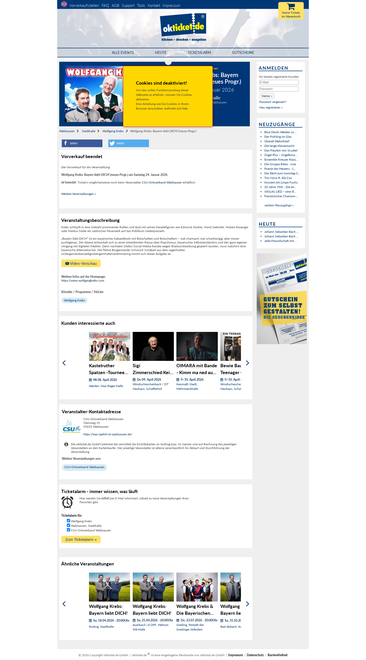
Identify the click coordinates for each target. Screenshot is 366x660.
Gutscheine (243, 52)
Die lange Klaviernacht (279, 146)
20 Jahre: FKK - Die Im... (280, 187)
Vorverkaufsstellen (84, 5)
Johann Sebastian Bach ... (281, 236)
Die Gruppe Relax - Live (280, 164)
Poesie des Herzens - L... (280, 169)
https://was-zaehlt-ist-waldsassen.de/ (107, 434)
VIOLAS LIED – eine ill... (280, 191)
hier (185, 108)
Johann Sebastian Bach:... (281, 232)
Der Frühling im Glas (278, 137)
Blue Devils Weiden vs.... (280, 132)
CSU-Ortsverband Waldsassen (162, 182)
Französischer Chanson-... (281, 196)
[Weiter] (247, 363)
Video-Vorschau (81, 263)
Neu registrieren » (270, 107)
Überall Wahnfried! (276, 141)
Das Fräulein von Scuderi (281, 150)
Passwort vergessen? (272, 102)
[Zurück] (64, 363)
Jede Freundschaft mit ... (280, 241)
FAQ (105, 5)
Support (128, 5)
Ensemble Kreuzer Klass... (281, 159)
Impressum (171, 5)
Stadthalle (88, 131)
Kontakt (154, 5)
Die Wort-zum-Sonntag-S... (282, 173)
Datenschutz (255, 655)
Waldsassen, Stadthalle (86, 526)
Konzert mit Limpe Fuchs (281, 182)
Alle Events (123, 52)
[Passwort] (279, 88)
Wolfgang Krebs (113, 131)
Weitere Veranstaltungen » (78, 194)
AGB (115, 5)
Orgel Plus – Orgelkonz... (280, 155)
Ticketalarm (199, 52)
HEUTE (160, 52)
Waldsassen (67, 131)
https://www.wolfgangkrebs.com (82, 280)
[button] (82, 143)
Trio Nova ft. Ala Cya (278, 178)
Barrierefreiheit (277, 655)
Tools (141, 5)
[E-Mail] (279, 82)
